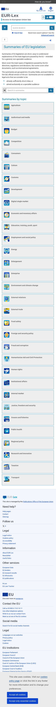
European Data (8, 569)
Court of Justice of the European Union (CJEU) (19, 665)
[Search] (52, 28)
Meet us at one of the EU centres (14, 618)
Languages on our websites (13, 637)
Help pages (7, 513)
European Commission (11, 662)
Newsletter (7, 557)
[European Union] (8, 596)
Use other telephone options (13, 613)
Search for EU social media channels (16, 627)
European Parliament (10, 654)
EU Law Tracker (8, 588)
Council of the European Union (13, 659)
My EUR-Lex (41, 9)
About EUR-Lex (8, 554)
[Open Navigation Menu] (4, 27)
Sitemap (6, 518)
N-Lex (5, 585)
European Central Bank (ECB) (13, 668)
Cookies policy (8, 540)
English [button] (50, 9)
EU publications (8, 580)
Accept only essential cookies (22, 701)
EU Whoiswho (8, 577)
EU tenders (6, 572)
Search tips (17, 33)
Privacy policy (8, 639)
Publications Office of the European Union (38, 503)
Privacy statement (9, 545)
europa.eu (19, 600)
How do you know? (44, 2)
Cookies (6, 645)
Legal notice (7, 537)
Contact (5, 516)
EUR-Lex (9, 15)
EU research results (10, 574)
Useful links (7, 560)
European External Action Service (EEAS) (17, 673)
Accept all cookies (17, 695)
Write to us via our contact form (14, 615)
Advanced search (47, 35)
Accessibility (7, 542)
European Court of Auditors (12, 670)
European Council (9, 657)
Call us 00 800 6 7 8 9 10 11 (12, 610)
